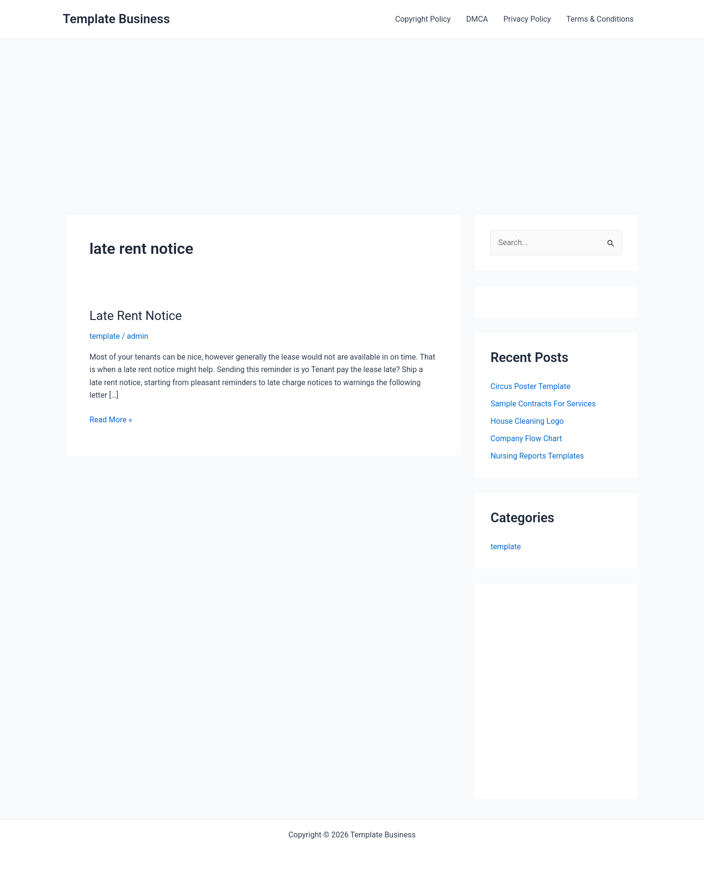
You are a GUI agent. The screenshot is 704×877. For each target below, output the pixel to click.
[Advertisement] (352, 111)
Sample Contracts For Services (543, 403)
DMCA (477, 19)
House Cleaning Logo (527, 421)
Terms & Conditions (600, 19)
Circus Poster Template (530, 386)
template (105, 336)
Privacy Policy (527, 19)
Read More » (111, 420)
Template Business (116, 19)
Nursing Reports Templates (537, 455)
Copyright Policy (423, 19)
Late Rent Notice (136, 315)
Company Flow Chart (526, 438)
